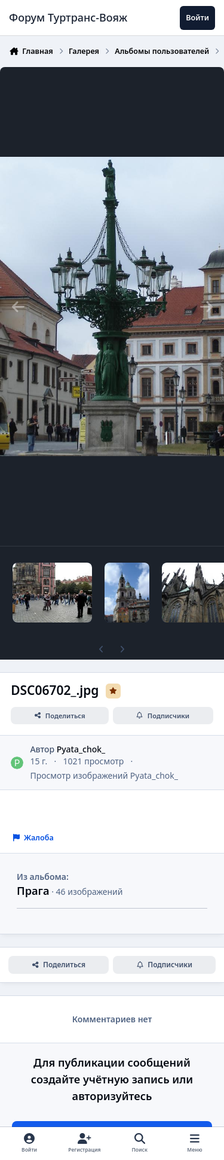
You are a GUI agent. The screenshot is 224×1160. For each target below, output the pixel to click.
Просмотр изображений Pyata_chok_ (104, 775)
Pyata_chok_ (81, 749)
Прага (33, 890)
